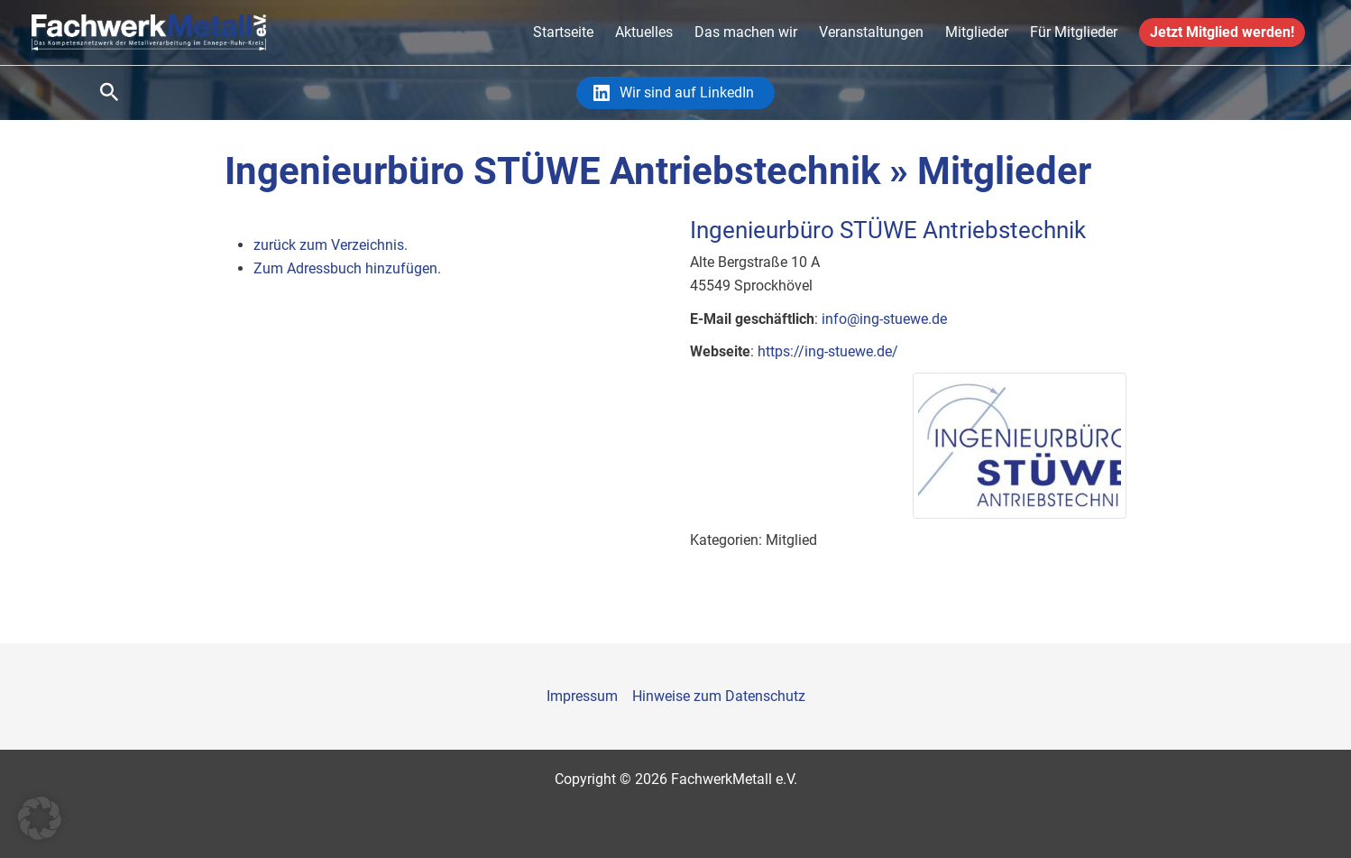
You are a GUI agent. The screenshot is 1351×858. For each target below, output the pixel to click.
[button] (39, 818)
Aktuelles (644, 32)
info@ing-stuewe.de (884, 319)
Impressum (582, 696)
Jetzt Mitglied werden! (1222, 32)
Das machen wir (745, 32)
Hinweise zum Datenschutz (718, 696)
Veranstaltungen (871, 32)
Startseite (563, 32)
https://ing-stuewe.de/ (828, 351)
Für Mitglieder (1073, 32)
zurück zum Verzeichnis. (330, 245)
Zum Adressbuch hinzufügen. (347, 268)
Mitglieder (976, 32)
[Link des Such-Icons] (109, 92)
